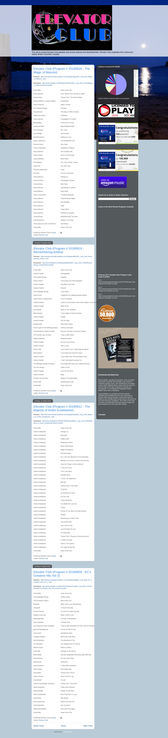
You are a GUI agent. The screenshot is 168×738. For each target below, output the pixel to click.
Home (63, 726)
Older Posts (88, 726)
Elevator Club (43, 235)
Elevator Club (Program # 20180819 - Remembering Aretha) (58, 250)
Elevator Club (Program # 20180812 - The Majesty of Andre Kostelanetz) (61, 408)
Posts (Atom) (67, 732)
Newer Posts (38, 726)
